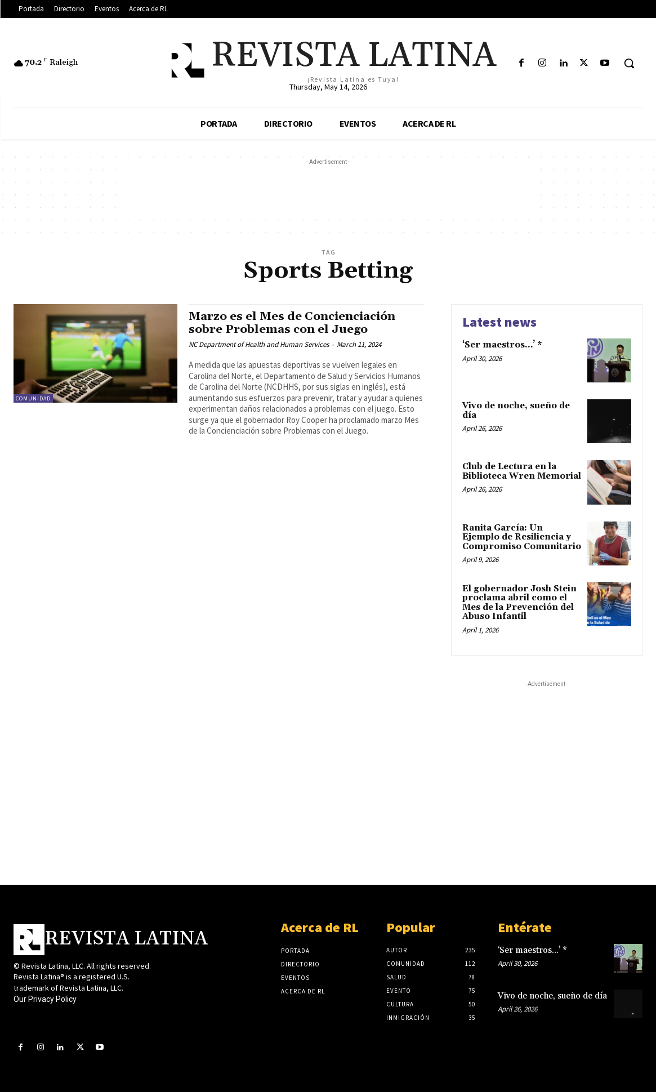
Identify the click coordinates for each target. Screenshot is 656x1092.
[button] (628, 63)
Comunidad (33, 398)
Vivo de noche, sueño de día (516, 410)
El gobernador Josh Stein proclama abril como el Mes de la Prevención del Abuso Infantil (519, 602)
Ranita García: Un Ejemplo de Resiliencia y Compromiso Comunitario (521, 537)
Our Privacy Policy (45, 999)
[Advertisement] (328, 193)
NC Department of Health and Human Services (259, 344)
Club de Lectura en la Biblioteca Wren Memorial (521, 471)
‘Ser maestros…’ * (502, 345)
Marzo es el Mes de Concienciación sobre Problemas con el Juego (295, 323)
